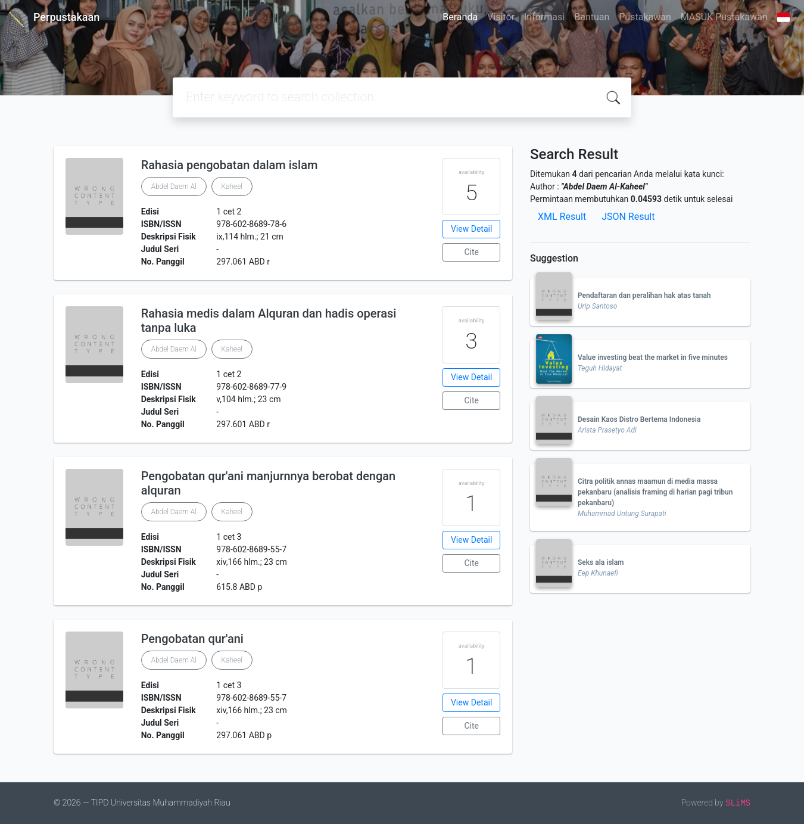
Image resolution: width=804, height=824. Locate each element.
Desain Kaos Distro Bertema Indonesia (639, 419)
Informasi (544, 17)
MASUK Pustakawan (724, 17)
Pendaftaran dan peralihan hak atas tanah (644, 295)
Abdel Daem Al (174, 186)
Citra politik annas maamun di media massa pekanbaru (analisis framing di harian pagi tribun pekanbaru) (655, 492)
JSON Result (628, 216)
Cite (471, 252)
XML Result (562, 216)
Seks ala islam (601, 562)
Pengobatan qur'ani (192, 639)
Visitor (501, 17)
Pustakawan (645, 17)
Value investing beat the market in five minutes (653, 357)
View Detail (471, 229)
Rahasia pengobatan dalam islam (229, 165)
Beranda (460, 17)
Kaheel (232, 186)
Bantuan (591, 17)
